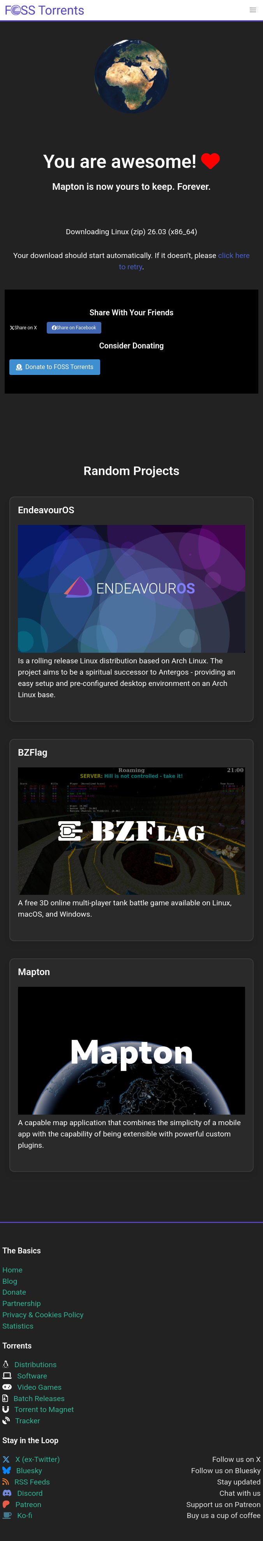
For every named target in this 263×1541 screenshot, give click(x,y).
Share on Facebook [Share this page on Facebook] (74, 327)
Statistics (18, 1326)
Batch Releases (33, 1398)
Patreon (21, 1504)
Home (12, 1269)
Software (24, 1375)
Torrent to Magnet (38, 1409)
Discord (22, 1493)
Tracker (21, 1420)
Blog (9, 1281)
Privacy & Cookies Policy (42, 1314)
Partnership (21, 1303)
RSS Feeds (26, 1481)
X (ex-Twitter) (31, 1459)
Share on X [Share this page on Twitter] (23, 327)
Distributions (29, 1364)
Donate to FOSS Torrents (55, 367)
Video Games (32, 1387)
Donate (14, 1292)
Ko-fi (17, 1515)
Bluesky (22, 1470)
